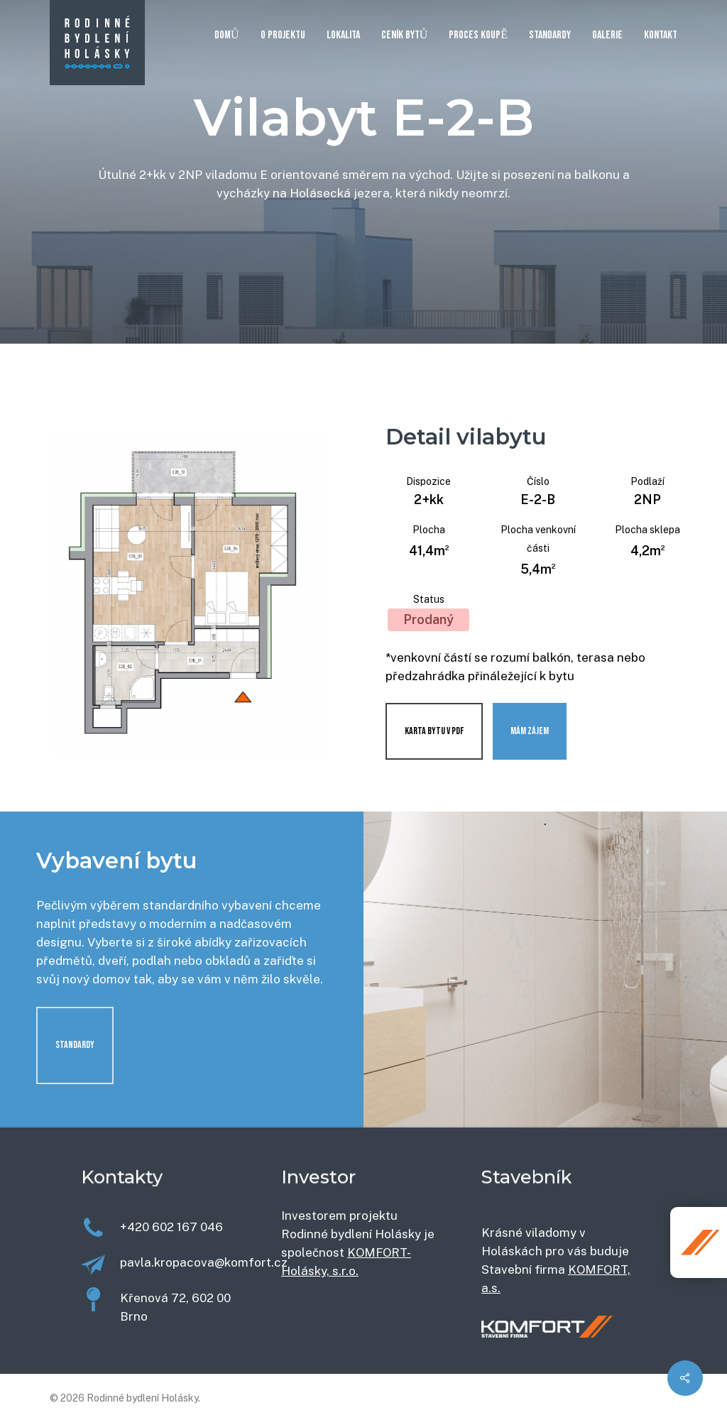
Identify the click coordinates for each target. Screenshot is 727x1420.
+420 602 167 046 (171, 1227)
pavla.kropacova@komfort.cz (204, 1262)
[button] (75, 1045)
